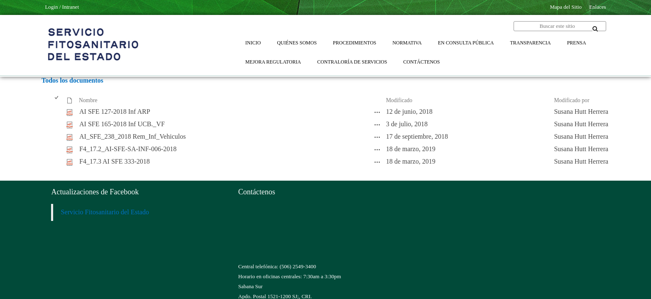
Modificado (399, 100)
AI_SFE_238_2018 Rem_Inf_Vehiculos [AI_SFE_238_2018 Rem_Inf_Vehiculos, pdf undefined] (132, 136)
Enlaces (597, 7)
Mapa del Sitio (566, 7)
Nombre (88, 100)
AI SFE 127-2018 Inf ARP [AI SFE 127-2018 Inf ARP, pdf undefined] (114, 111)
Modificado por (571, 100)
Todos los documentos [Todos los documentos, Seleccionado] (72, 80)
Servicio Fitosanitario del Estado (105, 212)
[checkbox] (57, 101)
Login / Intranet (62, 7)
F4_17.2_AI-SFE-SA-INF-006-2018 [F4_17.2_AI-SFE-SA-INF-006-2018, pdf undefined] (127, 148)
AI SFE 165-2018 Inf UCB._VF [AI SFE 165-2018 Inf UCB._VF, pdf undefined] (122, 123)
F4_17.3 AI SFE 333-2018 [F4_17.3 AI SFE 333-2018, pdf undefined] (114, 161)
